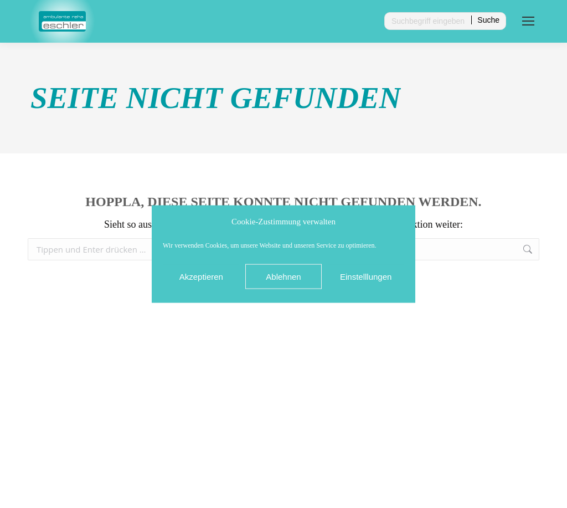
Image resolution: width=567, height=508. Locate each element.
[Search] (445, 21)
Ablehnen (283, 276)
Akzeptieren (201, 276)
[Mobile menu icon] (528, 21)
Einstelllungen (365, 276)
